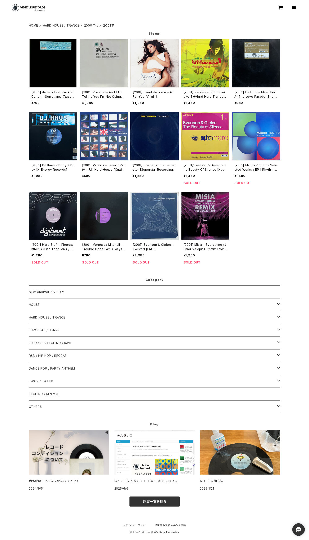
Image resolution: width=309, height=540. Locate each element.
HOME (33, 25)
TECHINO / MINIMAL (44, 394)
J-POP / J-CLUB (41, 381)
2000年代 (91, 25)
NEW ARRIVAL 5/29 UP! (46, 292)
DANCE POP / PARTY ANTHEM (52, 368)
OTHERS (35, 406)
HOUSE (34, 304)
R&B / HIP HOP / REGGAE (48, 355)
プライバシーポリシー (135, 524)
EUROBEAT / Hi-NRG (44, 330)
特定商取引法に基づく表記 (170, 524)
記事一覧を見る (154, 501)
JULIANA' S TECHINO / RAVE (50, 343)
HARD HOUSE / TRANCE (61, 25)
